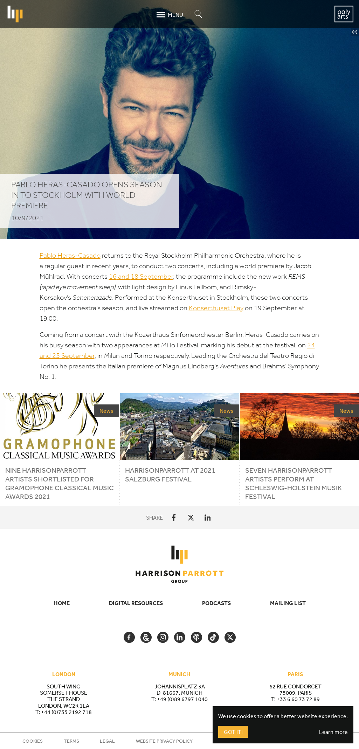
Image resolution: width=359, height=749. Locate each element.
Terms (71, 741)
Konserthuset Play (216, 308)
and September (141, 276)
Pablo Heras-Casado (70, 255)
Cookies (32, 741)
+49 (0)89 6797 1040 (182, 698)
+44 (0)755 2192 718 (66, 711)
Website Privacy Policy (164, 741)
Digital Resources (136, 602)
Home (62, 602)
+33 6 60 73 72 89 (298, 698)
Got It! (233, 731)
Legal (107, 741)
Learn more (333, 732)
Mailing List (288, 602)
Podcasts (216, 602)
